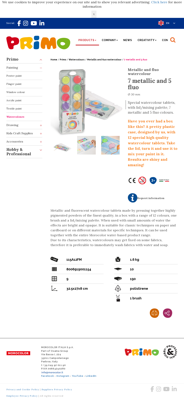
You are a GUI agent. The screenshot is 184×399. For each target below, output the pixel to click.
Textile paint (14, 108)
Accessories (24, 141)
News (127, 40)
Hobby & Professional (24, 151)
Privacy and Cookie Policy (22, 389)
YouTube (77, 376)
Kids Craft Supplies (24, 133)
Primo (24, 59)
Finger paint (14, 84)
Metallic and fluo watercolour (104, 59)
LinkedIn (91, 376)
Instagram (63, 376)
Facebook (47, 376)
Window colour (15, 92)
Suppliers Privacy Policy (57, 389)
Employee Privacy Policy (22, 395)
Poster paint (14, 75)
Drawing (24, 125)
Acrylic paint (14, 100)
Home (54, 59)
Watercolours (15, 116)
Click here (159, 2)
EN (170, 23)
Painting (24, 67)
